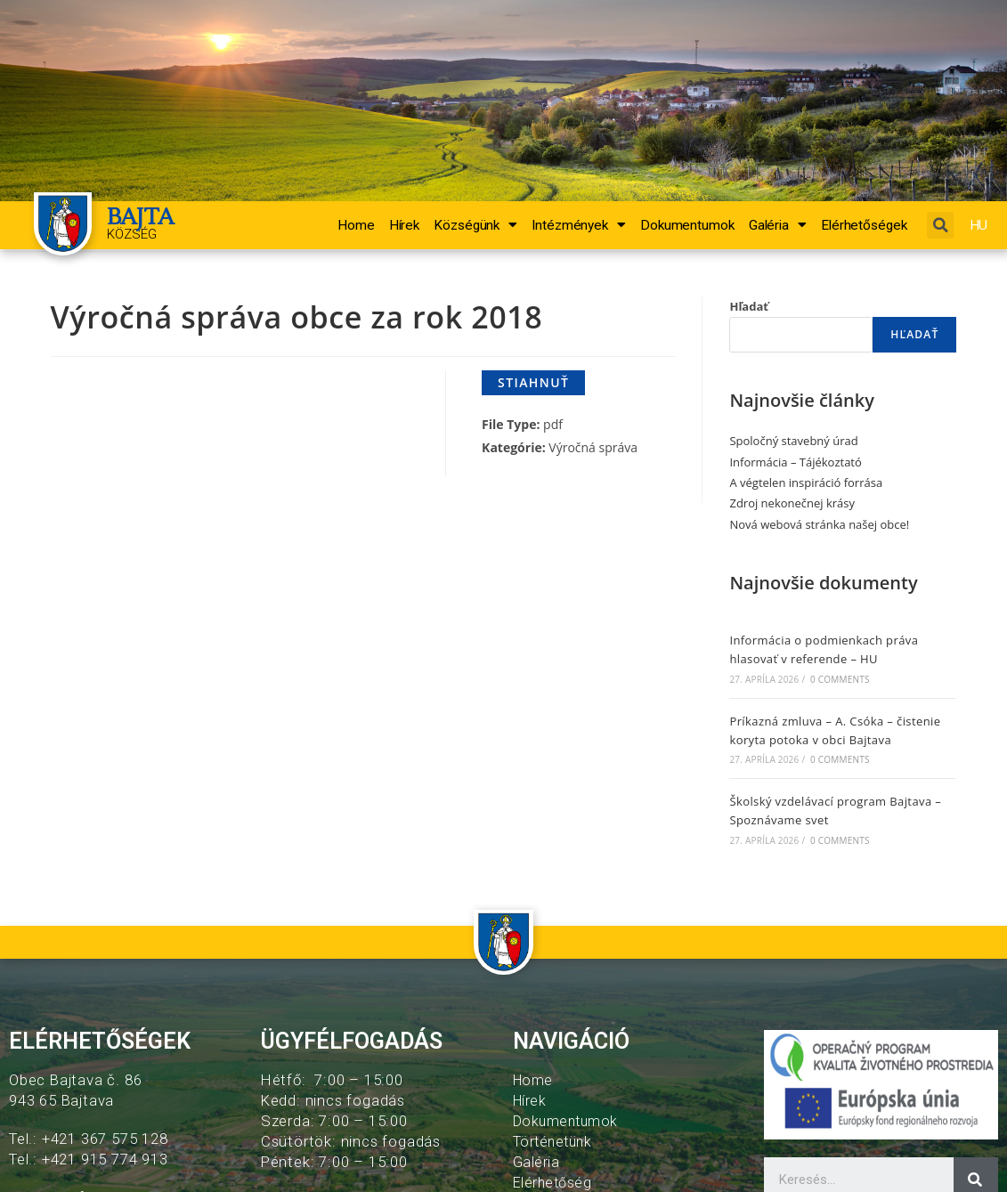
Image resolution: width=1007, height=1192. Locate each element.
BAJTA (143, 216)
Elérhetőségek (864, 225)
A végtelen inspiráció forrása (805, 482)
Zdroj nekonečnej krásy (792, 503)
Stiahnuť (533, 382)
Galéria (778, 224)
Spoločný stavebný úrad (793, 441)
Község (132, 234)
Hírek (404, 225)
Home (356, 225)
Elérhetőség (555, 1182)
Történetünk (556, 1141)
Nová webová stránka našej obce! (819, 524)
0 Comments (839, 679)
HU (983, 225)
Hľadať (748, 306)
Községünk (475, 224)
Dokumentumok (687, 225)
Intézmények (579, 224)
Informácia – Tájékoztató (795, 462)
